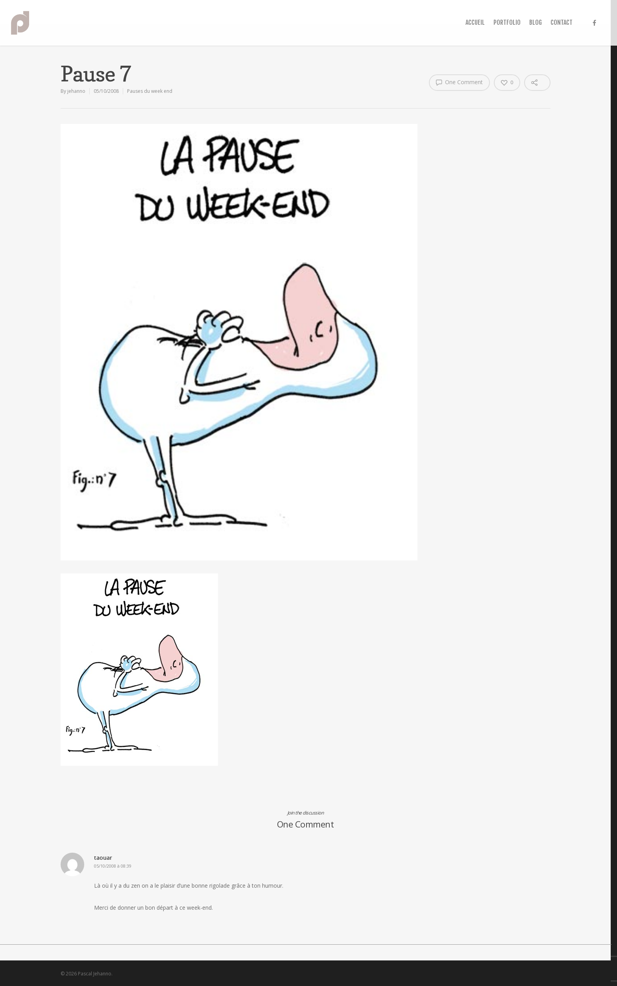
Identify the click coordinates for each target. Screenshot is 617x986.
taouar (103, 857)
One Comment (459, 82)
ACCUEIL (475, 22)
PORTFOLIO (507, 22)
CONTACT (561, 22)
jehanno (76, 91)
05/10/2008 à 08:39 (112, 866)
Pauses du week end (149, 91)
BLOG (535, 22)
